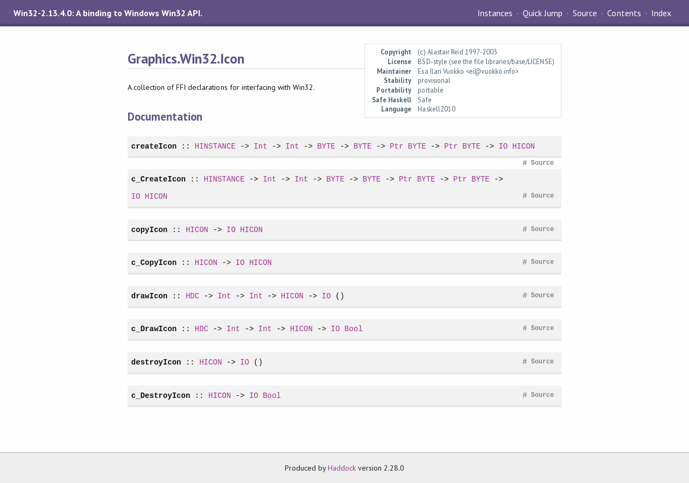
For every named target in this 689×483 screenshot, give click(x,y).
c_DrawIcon (154, 329)
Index (661, 13)
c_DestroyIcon (161, 395)
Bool (353, 329)
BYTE (326, 146)
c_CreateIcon (158, 179)
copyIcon (149, 230)
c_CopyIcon (154, 262)
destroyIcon (156, 362)
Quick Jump (543, 13)
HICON (523, 146)
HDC (192, 296)
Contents (624, 13)
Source (585, 13)
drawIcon (149, 296)
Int (260, 146)
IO (503, 146)
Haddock (342, 468)
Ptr (396, 146)
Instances (494, 13)
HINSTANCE (215, 146)
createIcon (154, 146)
